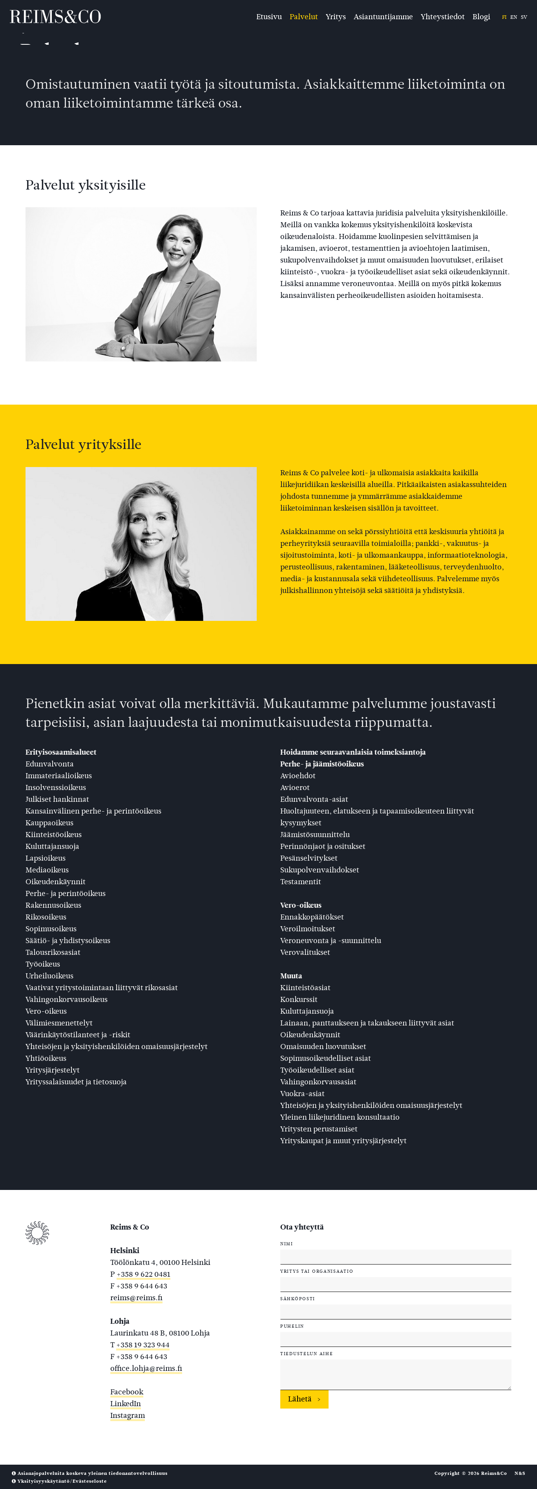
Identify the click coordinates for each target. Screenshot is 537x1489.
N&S (520, 1473)
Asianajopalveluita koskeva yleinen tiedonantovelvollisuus (90, 1473)
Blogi (481, 16)
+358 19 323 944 (143, 1344)
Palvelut (304, 16)
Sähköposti (297, 1299)
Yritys (336, 16)
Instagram (127, 1415)
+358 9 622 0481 (143, 1274)
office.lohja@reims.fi (146, 1368)
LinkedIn (125, 1403)
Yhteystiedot (443, 16)
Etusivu (269, 16)
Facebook (126, 1392)
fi (504, 17)
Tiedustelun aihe (306, 1353)
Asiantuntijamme (383, 16)
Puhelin (292, 1326)
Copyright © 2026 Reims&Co (471, 1473)
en (513, 17)
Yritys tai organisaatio (316, 1271)
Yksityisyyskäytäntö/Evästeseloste (59, 1481)
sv (524, 17)
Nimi (286, 1244)
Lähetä (300, 1399)
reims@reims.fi (136, 1297)
